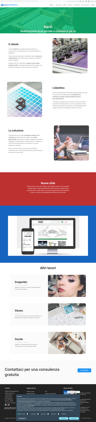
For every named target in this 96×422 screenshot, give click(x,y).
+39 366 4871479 (8, 397)
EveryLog (59, 5)
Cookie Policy (88, 418)
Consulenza (77, 5)
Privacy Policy (83, 418)
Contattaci (84, 370)
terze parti (38, 402)
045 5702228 (29, 1)
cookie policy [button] (47, 401)
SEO (46, 391)
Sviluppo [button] (51, 5)
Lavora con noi (74, 1)
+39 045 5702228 (8, 395)
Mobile (64, 5)
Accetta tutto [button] (74, 418)
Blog (69, 1)
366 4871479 (36, 1)
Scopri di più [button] (22, 418)
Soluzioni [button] (70, 5)
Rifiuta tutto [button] (63, 418)
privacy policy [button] (68, 398)
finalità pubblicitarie (32, 405)
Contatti (92, 5)
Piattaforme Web (30, 391)
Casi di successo (85, 5)
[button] (78, 396)
